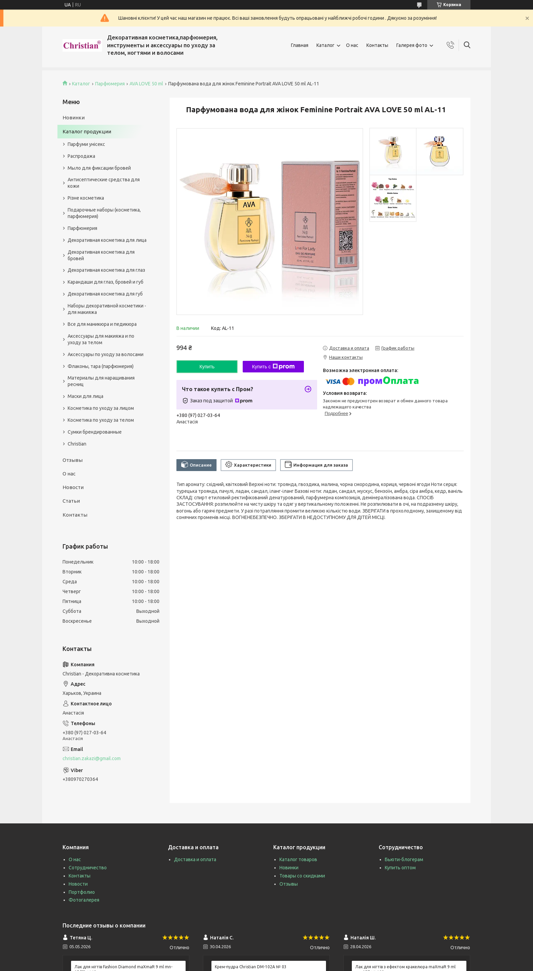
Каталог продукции (87, 131)
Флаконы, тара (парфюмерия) (101, 366)
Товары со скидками (302, 875)
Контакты (377, 45)
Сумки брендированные (95, 432)
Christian (77, 444)
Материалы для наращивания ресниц (101, 381)
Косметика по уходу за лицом (101, 408)
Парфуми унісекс (86, 144)
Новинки (74, 117)
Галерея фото (411, 45)
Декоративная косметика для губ (105, 294)
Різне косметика (86, 198)
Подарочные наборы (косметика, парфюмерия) (104, 213)
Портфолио (82, 892)
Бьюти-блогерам (404, 859)
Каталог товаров (298, 859)
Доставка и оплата (195, 859)
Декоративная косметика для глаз (106, 270)
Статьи (71, 501)
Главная (299, 45)
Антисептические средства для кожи (104, 183)
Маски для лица (85, 396)
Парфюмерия (110, 83)
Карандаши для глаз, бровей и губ (105, 282)
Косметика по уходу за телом (101, 420)
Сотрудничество (88, 867)
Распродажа (81, 156)
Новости (73, 487)
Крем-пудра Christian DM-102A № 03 (251, 967)
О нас (352, 45)
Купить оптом (400, 867)
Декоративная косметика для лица (107, 240)
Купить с (273, 367)
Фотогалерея (84, 900)
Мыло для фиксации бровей (99, 168)
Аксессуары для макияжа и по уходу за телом (101, 339)
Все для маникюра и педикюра (102, 324)
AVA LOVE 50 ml (146, 83)
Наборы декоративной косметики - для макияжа (107, 309)
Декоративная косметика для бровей (101, 255)
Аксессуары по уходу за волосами (105, 354)
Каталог (325, 45)
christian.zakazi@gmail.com (92, 758)
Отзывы (73, 460)
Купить (207, 366)
